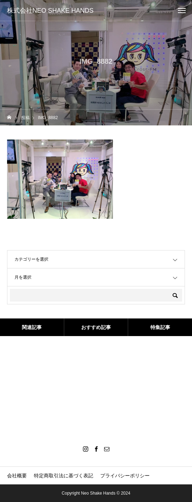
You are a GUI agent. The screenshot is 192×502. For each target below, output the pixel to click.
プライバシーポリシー (125, 475)
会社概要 (17, 475)
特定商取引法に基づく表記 (63, 475)
